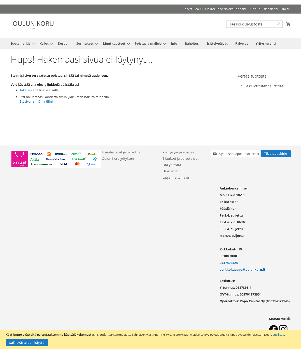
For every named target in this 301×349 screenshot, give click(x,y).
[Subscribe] (276, 153)
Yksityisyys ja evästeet (179, 152)
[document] (151, 339)
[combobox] (254, 24)
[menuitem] (21, 43)
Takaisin (26, 90)
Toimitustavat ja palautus (121, 152)
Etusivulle (27, 101)
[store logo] (33, 25)
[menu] (150, 43)
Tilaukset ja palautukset (180, 158)
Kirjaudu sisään (261, 9)
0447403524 (229, 263)
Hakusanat (171, 171)
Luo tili (285, 9)
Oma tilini (45, 101)
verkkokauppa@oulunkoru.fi (242, 269)
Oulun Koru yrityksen (118, 158)
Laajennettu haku (176, 177)
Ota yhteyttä (172, 165)
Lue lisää (278, 335)
